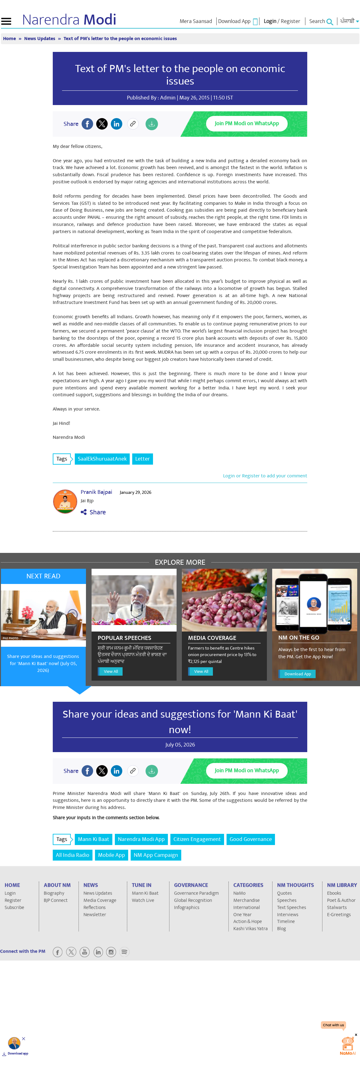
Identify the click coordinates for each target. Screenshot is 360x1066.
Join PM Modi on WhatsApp (247, 123)
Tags (63, 458)
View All (111, 671)
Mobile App (111, 855)
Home (10, 38)
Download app (18, 1053)
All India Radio (72, 855)
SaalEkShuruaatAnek (102, 458)
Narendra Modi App (141, 839)
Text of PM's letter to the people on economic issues (120, 38)
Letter (142, 458)
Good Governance (251, 839)
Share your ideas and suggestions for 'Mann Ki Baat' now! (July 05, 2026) (43, 663)
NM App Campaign (156, 855)
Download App (298, 674)
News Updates (40, 38)
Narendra (69, 20)
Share (93, 512)
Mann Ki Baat (93, 839)
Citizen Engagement (197, 839)
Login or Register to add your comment (265, 476)
